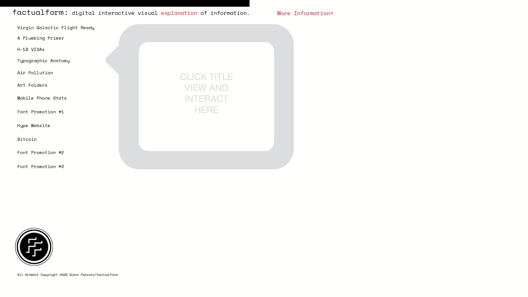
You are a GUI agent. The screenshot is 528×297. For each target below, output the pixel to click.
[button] (52, 72)
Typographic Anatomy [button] (43, 60)
